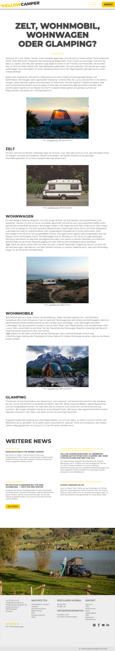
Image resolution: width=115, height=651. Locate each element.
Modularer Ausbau (69, 600)
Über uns (88, 604)
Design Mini (61, 604)
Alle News (13, 506)
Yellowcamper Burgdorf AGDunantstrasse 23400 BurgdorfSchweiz (16, 608)
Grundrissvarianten (70, 611)
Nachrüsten (39, 600)
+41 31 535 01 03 (12, 600)
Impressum (89, 617)
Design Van (61, 606)
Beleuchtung (36, 611)
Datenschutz (90, 619)
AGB (87, 615)
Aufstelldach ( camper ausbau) (40, 605)
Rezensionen (90, 609)
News (87, 611)
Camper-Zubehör (38, 615)
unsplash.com (52, 140)
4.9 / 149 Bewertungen (15, 625)
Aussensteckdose (38, 609)
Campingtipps (90, 613)
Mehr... (33, 617)
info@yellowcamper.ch (15, 603)
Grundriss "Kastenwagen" (67, 617)
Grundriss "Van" (63, 615)
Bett (33, 613)
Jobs (87, 606)
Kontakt (94, 4)
